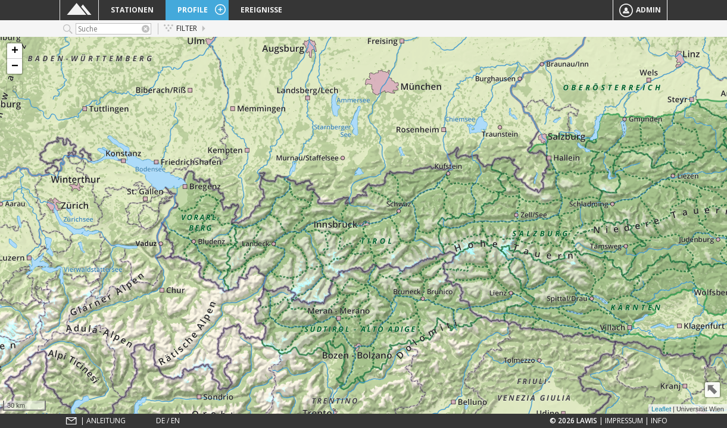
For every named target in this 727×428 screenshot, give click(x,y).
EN (175, 421)
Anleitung (106, 421)
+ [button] (14, 51)
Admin (640, 10)
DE (160, 421)
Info (659, 421)
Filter (180, 28)
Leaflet (661, 409)
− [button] (14, 66)
